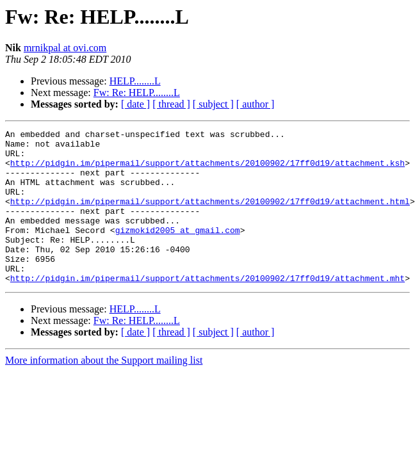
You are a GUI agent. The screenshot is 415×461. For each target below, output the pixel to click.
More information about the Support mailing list (103, 390)
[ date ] (135, 104)
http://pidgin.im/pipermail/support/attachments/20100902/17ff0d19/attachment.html (210, 216)
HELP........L (135, 81)
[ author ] (255, 104)
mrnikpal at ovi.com (65, 47)
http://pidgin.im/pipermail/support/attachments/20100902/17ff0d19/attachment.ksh (207, 170)
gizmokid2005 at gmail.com (177, 251)
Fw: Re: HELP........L (137, 92)
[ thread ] (171, 104)
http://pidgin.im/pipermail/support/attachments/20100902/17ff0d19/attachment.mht (207, 308)
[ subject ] (213, 104)
